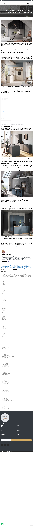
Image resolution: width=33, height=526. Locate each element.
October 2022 (3, 321)
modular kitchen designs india (7, 268)
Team (1, 427)
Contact (18, 434)
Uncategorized (4, 401)
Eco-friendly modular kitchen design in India (8, 356)
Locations (2, 430)
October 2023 (3, 310)
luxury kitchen (3, 407)
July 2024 (3, 302)
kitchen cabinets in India (5, 402)
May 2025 (3, 293)
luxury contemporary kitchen (5, 374)
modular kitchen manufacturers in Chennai (8, 400)
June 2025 (3, 292)
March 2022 (3, 327)
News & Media (19, 431)
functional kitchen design (5, 370)
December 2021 (4, 330)
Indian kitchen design (4, 398)
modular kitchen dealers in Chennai (7, 385)
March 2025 (3, 295)
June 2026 (3, 281)
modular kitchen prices (10, 265)
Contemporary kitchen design (6, 373)
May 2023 (3, 314)
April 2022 (3, 326)
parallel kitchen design (5, 368)
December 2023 (4, 308)
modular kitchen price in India (23, 268)
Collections (2, 429)
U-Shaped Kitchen (4, 348)
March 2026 (3, 284)
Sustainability (3, 433)
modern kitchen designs (7, 263)
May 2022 (3, 325)
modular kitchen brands (5, 392)
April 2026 (3, 283)
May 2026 (3, 282)
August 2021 (3, 333)
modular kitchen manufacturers (6, 388)
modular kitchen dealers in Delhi (6, 377)
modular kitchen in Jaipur (5, 358)
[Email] (8, 261)
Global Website (12, 448)
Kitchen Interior (4, 372)
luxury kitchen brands (4, 381)
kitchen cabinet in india (5, 357)
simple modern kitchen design (14, 266)
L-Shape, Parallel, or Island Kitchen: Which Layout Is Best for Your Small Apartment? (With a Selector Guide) (16, 276)
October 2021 (3, 331)
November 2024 (4, 298)
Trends (2, 431)
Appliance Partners (19, 433)
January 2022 (3, 329)
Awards (2, 426)
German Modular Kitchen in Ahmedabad (7, 363)
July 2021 (3, 334)
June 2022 (3, 324)
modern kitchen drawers (5, 364)
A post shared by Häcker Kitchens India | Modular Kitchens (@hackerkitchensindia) (12, 124)
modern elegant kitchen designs (6, 387)
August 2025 (3, 290)
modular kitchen (13, 263)
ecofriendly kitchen (4, 352)
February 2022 (4, 328)
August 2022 (3, 322)
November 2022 (4, 320)
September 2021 (4, 332)
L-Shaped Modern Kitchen (5, 367)
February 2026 (4, 285)
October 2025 (3, 288)
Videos (18, 426)
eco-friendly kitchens (4, 354)
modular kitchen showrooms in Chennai (7, 405)
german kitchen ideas (5, 390)
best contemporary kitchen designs (19, 267)
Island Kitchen (3, 371)
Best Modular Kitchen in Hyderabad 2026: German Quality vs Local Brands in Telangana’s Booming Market (16, 273)
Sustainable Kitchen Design (5, 355)
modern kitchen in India (5, 396)
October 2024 (3, 299)
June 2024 (3, 303)
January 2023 (3, 318)
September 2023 (4, 311)
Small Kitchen (3, 346)
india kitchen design (27, 265)
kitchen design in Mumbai (5, 366)
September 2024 (4, 300)
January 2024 (3, 307)
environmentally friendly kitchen (6, 353)
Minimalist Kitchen (4, 344)
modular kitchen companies (5, 391)
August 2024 (3, 301)
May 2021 (3, 336)
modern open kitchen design (5, 266)
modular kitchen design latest (24, 264)
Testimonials (18, 430)
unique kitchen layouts (5, 365)
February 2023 (4, 317)
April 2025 (3, 294)
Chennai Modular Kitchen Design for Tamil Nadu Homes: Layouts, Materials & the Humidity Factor (15, 272)
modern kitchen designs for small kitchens (25, 263)
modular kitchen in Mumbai (5, 408)
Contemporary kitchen (5, 369)
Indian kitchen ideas (22, 266)
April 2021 (3, 337)
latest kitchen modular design (19, 265)
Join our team (3, 434)
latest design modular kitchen (14, 264)
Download (18, 429)
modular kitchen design (5, 399)
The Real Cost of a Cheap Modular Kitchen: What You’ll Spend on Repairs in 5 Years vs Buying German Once (16, 275)
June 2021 (3, 335)
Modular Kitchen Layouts (5, 349)
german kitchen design (5, 389)
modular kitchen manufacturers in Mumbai (7, 376)
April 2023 (3, 315)
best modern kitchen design (9, 267)
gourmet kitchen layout (5, 359)
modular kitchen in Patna (5, 383)
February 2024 (4, 306)
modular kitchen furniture (5, 393)
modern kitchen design (5, 375)
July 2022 (3, 323)
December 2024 (4, 297)
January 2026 (3, 286)
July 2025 (3, 291)
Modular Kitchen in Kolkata (5, 347)
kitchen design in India (5, 379)
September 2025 (4, 289)
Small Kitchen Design (4, 345)
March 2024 (3, 305)
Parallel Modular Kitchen (5, 342)
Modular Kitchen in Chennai (5, 361)
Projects (18, 425)
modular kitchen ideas (15, 268)
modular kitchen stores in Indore (6, 384)
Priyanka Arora (6, 254)
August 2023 (3, 312)
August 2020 (3, 338)
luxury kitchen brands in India (6, 382)
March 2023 (3, 316)
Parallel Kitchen (4, 350)
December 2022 (4, 319)
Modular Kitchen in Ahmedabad (6, 362)
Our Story (2, 425)
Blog (17, 427)
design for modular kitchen (5, 404)
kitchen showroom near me (5, 397)
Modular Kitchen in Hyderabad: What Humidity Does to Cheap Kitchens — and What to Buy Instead (15, 274)
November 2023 (4, 309)
